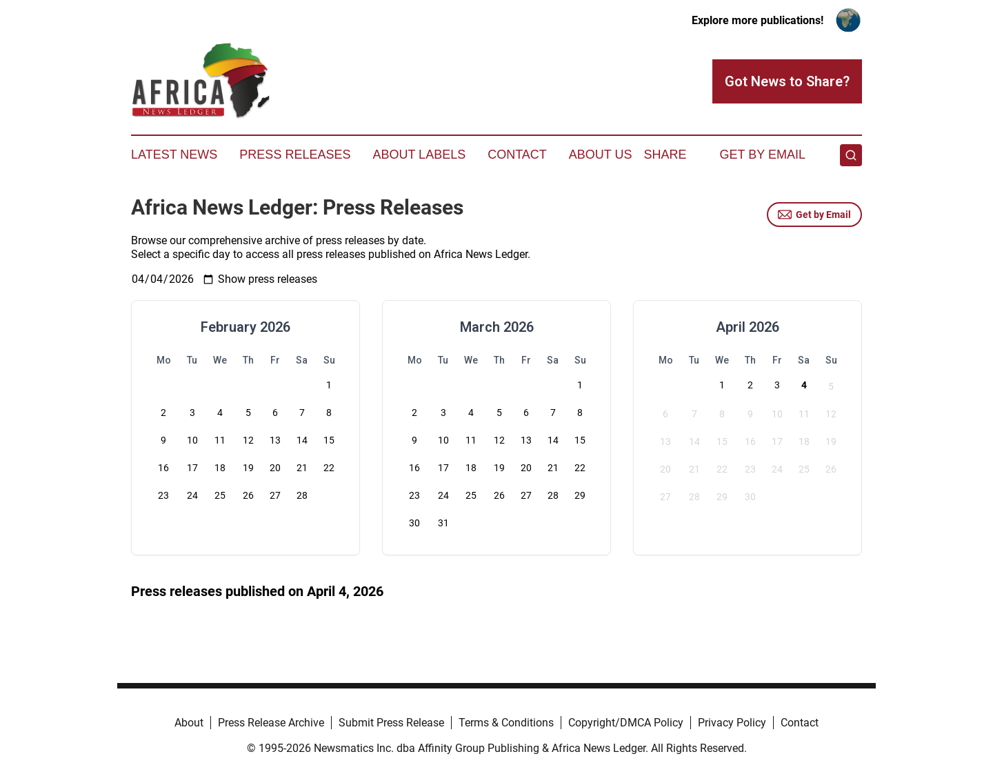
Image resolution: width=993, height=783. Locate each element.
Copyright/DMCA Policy (625, 722)
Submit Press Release (391, 722)
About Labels (418, 154)
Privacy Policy (732, 722)
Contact (517, 154)
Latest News (174, 154)
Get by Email (814, 214)
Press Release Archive (271, 722)
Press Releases (294, 154)
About (188, 722)
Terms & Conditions (506, 722)
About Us (600, 154)
